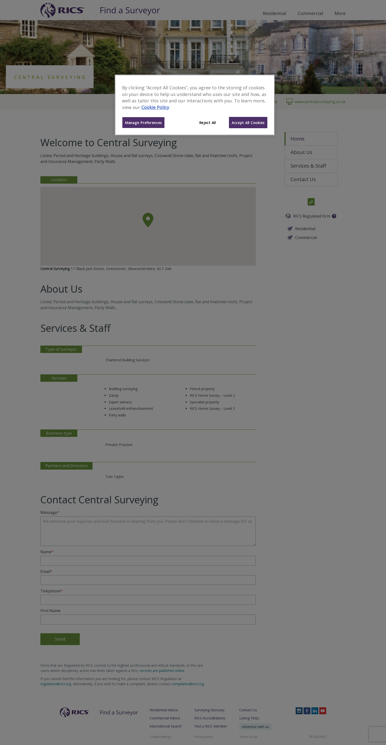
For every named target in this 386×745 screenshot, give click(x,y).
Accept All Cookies (248, 122)
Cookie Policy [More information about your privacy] (155, 107)
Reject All (207, 122)
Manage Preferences (143, 122)
